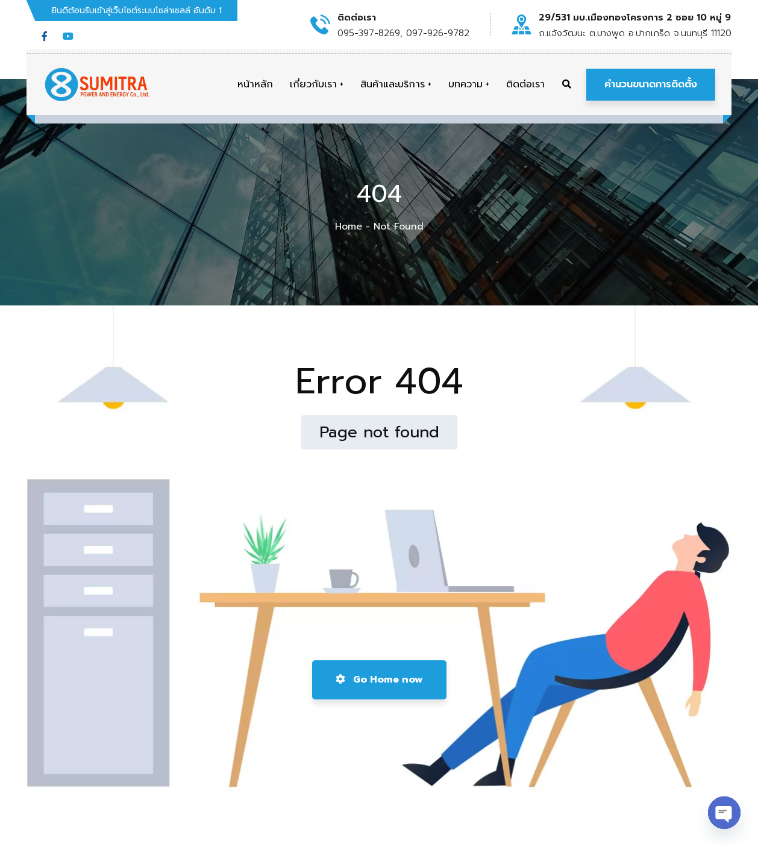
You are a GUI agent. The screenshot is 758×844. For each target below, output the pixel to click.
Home (348, 226)
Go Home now (379, 679)
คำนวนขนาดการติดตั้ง (650, 84)
